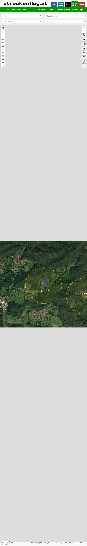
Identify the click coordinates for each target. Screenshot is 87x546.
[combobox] (22, 16)
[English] (81, 9)
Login (7, 10)
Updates (50, 10)
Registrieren (16, 10)
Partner (67, 10)
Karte (38, 10)
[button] (84, 27)
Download (59, 10)
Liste (43, 10)
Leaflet (3, 543)
